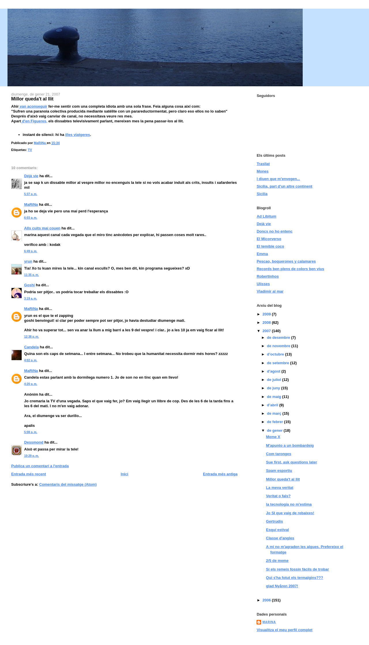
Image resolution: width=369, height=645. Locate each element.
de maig (274, 397)
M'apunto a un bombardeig (290, 445)
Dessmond (33, 442)
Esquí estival (277, 530)
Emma (262, 254)
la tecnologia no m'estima (289, 504)
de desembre (279, 337)
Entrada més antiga (220, 474)
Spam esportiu (279, 470)
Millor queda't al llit (283, 479)
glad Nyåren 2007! (282, 586)
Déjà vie (31, 176)
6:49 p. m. (30, 251)
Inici (124, 474)
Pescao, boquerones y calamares (286, 261)
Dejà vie (264, 224)
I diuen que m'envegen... (278, 179)
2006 (267, 600)
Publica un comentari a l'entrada (40, 466)
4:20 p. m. (30, 384)
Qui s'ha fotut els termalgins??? (294, 577)
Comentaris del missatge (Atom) (68, 484)
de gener (275, 430)
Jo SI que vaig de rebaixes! (290, 513)
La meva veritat (279, 487)
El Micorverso (269, 239)
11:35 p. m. (31, 274)
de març (274, 413)
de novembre (279, 346)
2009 (267, 314)
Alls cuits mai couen (42, 228)
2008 (267, 322)
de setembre (278, 363)
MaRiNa (31, 204)
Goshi (29, 285)
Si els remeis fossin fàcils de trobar (297, 569)
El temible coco (270, 246)
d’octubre (276, 354)
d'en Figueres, (34, 121)
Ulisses (263, 284)
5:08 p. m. (30, 432)
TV (30, 150)
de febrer (275, 422)
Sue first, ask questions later (291, 462)
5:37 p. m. (30, 194)
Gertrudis (274, 521)
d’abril (273, 405)
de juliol (274, 379)
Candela (31, 347)
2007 (267, 331)
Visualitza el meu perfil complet (284, 630)
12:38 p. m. (31, 336)
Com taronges (278, 454)
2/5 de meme (277, 560)
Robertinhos (268, 276)
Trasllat (263, 164)
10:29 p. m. (31, 455)
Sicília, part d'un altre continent (284, 186)
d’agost (274, 371)
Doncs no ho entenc (274, 231)
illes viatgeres (77, 134)
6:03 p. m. (30, 217)
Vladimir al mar (270, 291)
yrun (28, 261)
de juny (274, 388)
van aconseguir (33, 106)
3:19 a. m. (30, 298)
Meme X (273, 437)
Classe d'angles (280, 538)
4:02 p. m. (30, 360)
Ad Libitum (266, 216)
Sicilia (262, 194)
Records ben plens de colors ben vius (290, 269)
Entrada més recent (28, 474)
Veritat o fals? (278, 496)
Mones (262, 171)
